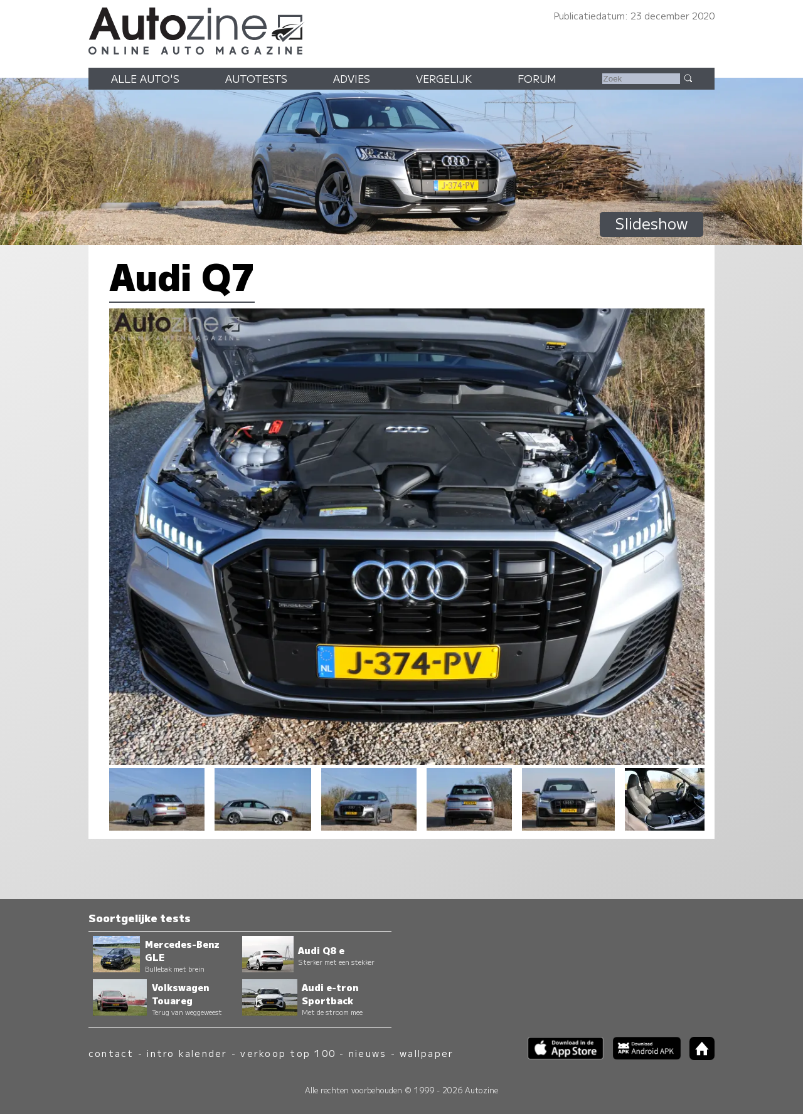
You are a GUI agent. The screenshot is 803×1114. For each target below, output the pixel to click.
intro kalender (187, 1052)
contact (111, 1052)
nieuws (367, 1052)
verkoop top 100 (288, 1052)
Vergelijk (444, 78)
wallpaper (427, 1052)
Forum (537, 78)
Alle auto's (145, 78)
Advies (351, 78)
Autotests (256, 78)
